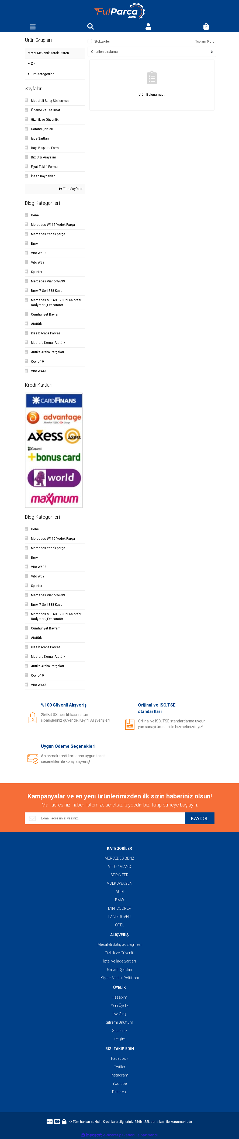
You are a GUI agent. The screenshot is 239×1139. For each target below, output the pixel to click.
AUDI (120, 891)
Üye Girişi (119, 1014)
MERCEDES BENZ (119, 858)
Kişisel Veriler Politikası (120, 978)
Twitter (119, 1067)
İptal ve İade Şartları (119, 961)
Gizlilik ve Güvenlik (120, 953)
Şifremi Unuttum (119, 1022)
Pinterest (119, 1092)
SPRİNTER (119, 875)
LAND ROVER (119, 917)
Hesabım (119, 997)
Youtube (119, 1083)
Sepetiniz (119, 1031)
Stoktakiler (102, 41)
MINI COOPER (119, 908)
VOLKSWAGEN (119, 883)
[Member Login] (148, 27)
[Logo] (119, 11)
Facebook (119, 1058)
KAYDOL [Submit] (199, 818)
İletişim (120, 1039)
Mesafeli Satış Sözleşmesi (119, 944)
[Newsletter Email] (105, 818)
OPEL (119, 925)
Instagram (119, 1075)
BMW (119, 900)
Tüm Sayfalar (70, 189)
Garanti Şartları (119, 969)
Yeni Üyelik (120, 1005)
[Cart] (206, 27)
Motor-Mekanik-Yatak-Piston (48, 53)
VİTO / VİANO (119, 866)
